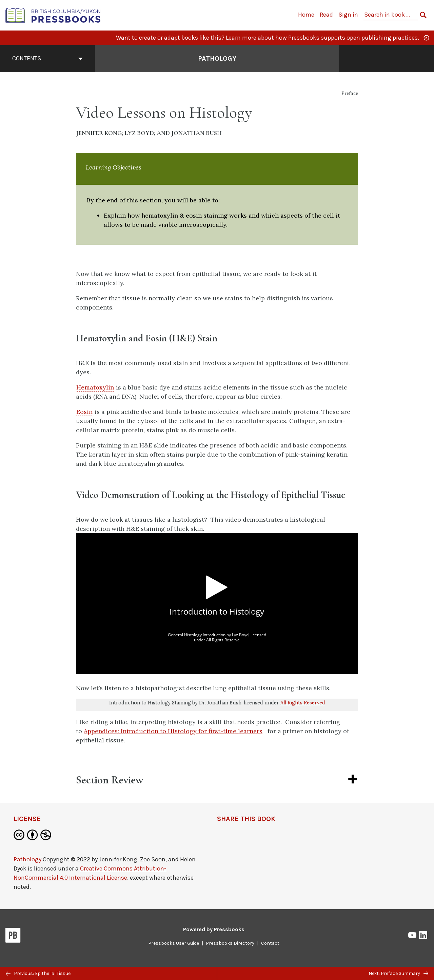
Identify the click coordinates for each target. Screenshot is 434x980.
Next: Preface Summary (398, 973)
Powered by (213, 929)
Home (306, 14)
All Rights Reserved (302, 703)
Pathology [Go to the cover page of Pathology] (217, 58)
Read (326, 14)
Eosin (84, 412)
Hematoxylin (95, 387)
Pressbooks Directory (230, 943)
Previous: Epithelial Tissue (38, 973)
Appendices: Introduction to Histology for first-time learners (173, 731)
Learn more (241, 37)
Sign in (348, 14)
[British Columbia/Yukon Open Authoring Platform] (53, 15)
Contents (47, 58)
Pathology (27, 859)
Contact (270, 943)
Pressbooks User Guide (173, 943)
